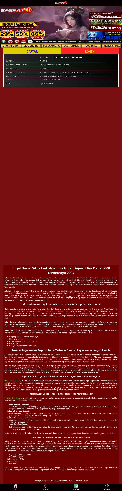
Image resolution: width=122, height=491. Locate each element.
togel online (66, 355)
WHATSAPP (76, 487)
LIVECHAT (107, 487)
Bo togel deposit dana (13, 398)
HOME (15, 487)
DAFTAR (32, 51)
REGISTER (46, 487)
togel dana (39, 278)
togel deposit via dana (54, 311)
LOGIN (90, 51)
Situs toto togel (10, 380)
